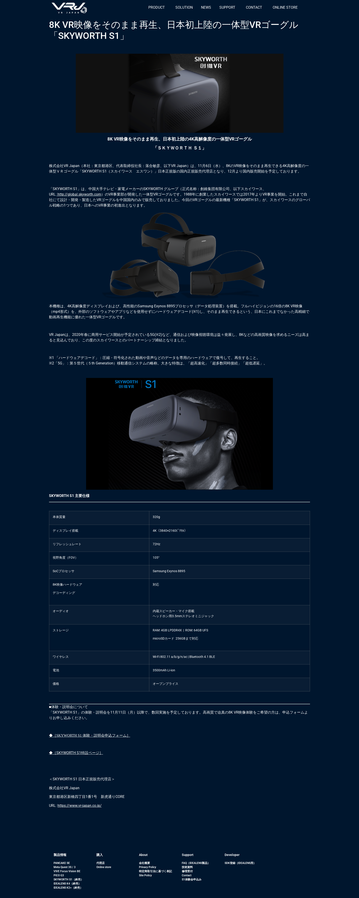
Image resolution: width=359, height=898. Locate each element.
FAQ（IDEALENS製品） (196, 863)
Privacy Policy (147, 867)
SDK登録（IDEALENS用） (240, 863)
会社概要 (144, 863)
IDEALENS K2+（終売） (68, 887)
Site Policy (145, 875)
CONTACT (254, 7)
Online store (103, 867)
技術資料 (187, 867)
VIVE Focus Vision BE (67, 871)
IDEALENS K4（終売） (67, 883)
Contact (186, 875)
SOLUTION (184, 7)
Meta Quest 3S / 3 (65, 867)
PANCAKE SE (62, 863)
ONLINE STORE (285, 7)
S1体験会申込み (191, 879)
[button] (157, 7)
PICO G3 (59, 875)
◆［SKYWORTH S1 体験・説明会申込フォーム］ (89, 735)
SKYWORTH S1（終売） (68, 879)
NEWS (206, 7)
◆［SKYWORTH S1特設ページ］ (76, 753)
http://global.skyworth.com (79, 194)
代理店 (100, 863)
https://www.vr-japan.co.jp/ (79, 805)
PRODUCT (156, 7)
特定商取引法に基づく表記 (155, 871)
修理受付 (187, 871)
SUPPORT (227, 7)
